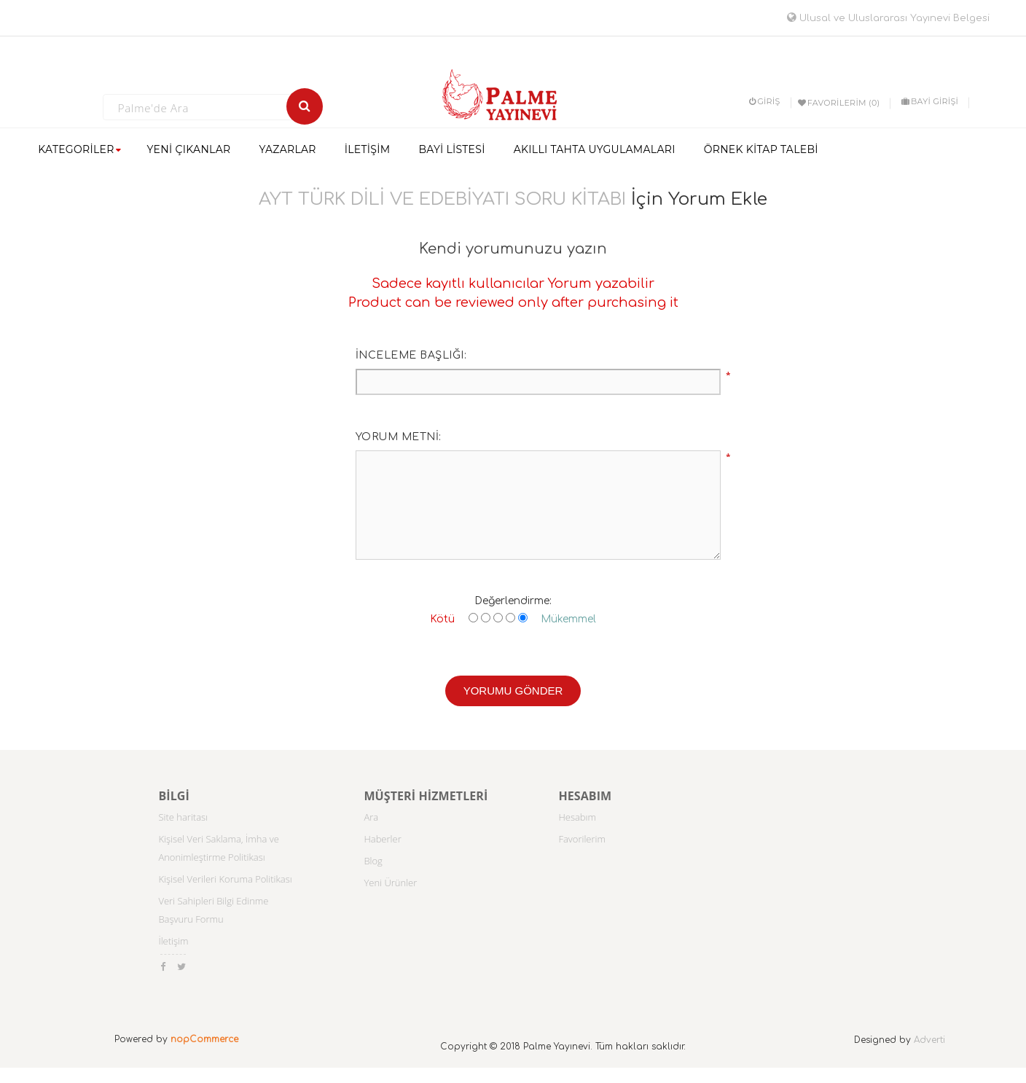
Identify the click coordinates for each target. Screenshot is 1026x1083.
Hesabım (577, 817)
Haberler (382, 838)
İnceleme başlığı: (411, 355)
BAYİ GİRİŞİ (929, 101)
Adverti (929, 1040)
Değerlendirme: (513, 600)
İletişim (173, 940)
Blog (373, 860)
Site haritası (183, 817)
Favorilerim (582, 838)
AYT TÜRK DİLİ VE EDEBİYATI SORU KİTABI (442, 199)
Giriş (764, 101)
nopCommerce (204, 1039)
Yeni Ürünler (390, 882)
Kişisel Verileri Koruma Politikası (224, 878)
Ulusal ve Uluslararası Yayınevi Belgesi (888, 18)
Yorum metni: (399, 436)
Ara (371, 817)
